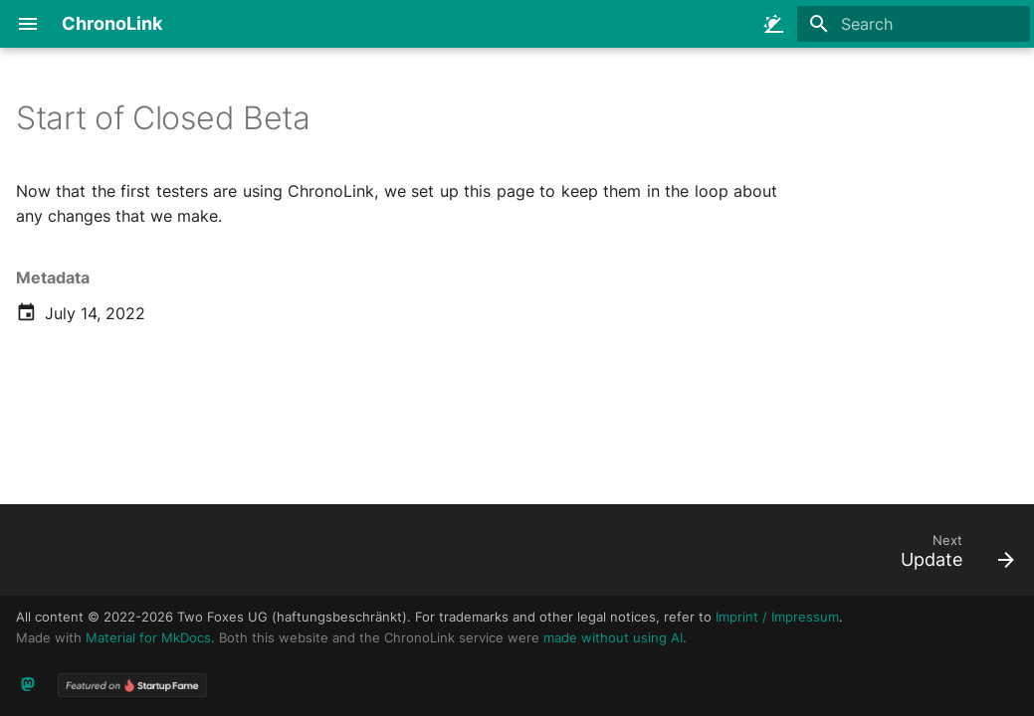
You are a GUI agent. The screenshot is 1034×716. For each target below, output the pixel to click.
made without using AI (613, 637)
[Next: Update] (951, 556)
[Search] (913, 24)
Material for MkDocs (148, 637)
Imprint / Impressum (777, 617)
